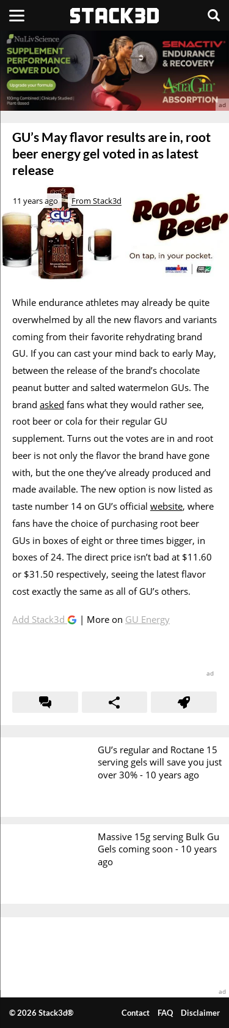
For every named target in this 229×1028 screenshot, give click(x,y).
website (166, 506)
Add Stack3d (39, 619)
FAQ (165, 1013)
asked (52, 404)
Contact (136, 1013)
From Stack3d (96, 200)
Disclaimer (200, 1013)
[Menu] (16, 15)
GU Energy (147, 619)
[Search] (214, 15)
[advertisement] (114, 71)
